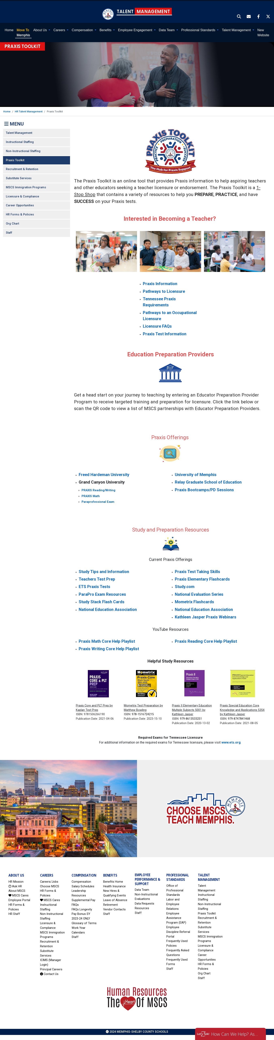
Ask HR (15, 886)
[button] (239, 16)
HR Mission (15, 881)
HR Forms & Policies (20, 214)
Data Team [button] (167, 29)
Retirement (110, 904)
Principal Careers (51, 969)
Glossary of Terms (84, 922)
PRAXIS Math (91, 495)
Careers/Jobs (49, 881)
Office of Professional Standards (174, 889)
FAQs (75, 904)
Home (9, 29)
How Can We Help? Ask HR (235, 1034)
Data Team (142, 889)
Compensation (81, 881)
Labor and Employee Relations (172, 903)
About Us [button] (40, 29)
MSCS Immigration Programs (26, 187)
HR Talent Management (28, 110)
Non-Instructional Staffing (23, 150)
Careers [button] (59, 29)
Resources (142, 907)
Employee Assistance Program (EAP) (176, 917)
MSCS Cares (18, 895)
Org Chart (12, 223)
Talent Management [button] (237, 29)
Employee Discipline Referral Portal (178, 931)
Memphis (23, 32)
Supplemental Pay (83, 899)
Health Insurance (114, 886)
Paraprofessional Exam (98, 501)
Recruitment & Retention (22, 168)
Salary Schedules (83, 886)
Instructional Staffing (20, 141)
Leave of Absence (115, 899)
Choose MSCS (49, 886)
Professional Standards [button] (198, 29)
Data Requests (144, 903)
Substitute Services (19, 177)
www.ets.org (231, 742)
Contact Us (49, 973)
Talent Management (19, 132)
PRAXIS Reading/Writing (98, 489)
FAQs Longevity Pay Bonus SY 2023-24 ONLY (82, 913)
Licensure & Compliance (22, 196)
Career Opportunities (20, 205)
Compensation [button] (83, 29)
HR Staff (14, 913)
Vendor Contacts (114, 909)
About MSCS (16, 890)
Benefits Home (113, 881)
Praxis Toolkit (15, 159)
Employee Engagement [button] (135, 29)
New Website (263, 32)
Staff (9, 232)
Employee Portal (19, 899)
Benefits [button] (106, 29)
